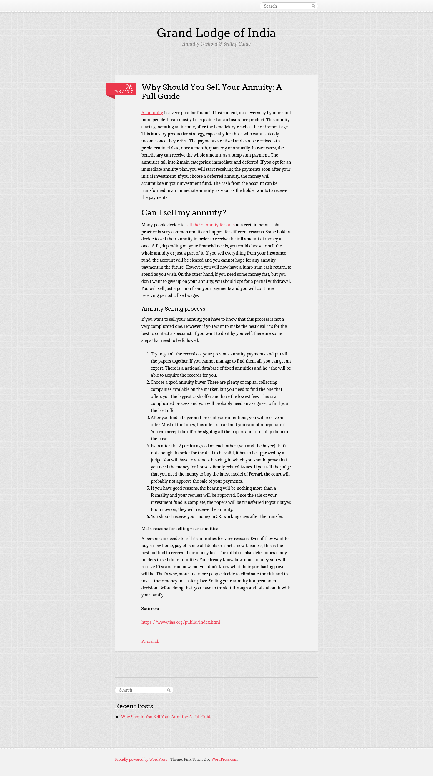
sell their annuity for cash (210, 224)
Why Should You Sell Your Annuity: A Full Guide (211, 91)
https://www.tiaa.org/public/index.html (180, 622)
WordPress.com (224, 759)
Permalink (150, 641)
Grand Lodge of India (216, 33)
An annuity (152, 112)
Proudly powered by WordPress (141, 759)
